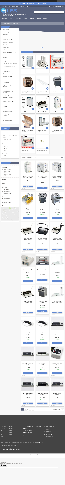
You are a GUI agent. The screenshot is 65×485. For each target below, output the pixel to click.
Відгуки (39, 18)
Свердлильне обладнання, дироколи (8, 86)
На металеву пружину (42, 111)
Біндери (38, 70)
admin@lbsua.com (7, 193)
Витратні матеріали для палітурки (9, 52)
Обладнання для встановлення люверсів (9, 79)
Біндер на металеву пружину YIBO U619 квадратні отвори (42, 239)
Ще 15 (5, 155)
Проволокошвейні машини (8, 88)
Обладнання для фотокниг (8, 95)
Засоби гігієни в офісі (7, 122)
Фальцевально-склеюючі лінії (9, 66)
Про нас (25, 18)
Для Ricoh (54, 111)
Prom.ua (38, 454)
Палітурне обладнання (7, 49)
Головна (4, 18)
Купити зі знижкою (41, 3)
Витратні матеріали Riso (8, 32)
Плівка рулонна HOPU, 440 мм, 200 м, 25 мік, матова (28, 271)
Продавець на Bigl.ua (33, 455)
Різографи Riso (6, 29)
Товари (11, 18)
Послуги (18, 18)
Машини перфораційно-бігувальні (9, 73)
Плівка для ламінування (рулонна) (10, 63)
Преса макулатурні (6, 103)
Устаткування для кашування (8, 101)
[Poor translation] (5, 465)
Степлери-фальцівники (7, 68)
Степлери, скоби (6, 71)
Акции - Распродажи (7, 420)
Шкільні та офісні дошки (7, 120)
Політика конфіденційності (42, 457)
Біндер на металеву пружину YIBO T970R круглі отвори (57, 239)
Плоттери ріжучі (6, 82)
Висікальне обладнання (7, 76)
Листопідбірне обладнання (8, 42)
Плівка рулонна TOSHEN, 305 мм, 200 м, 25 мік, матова (57, 271)
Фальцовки (5, 106)
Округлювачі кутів (6, 54)
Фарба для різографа (56, 70)
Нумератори (5, 108)
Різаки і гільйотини (6, 44)
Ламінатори (25, 150)
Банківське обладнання (7, 117)
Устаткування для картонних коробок (8, 98)
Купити (27, 186)
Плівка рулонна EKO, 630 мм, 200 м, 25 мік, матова (57, 302)
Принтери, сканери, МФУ (8, 39)
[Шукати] (62, 12)
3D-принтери (5, 37)
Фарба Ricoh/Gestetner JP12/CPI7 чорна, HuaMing (42, 177)
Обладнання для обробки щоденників (8, 92)
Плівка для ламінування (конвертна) (7, 60)
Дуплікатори (5, 34)
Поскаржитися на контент (31, 457)
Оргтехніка (24, 111)
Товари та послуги (8, 23)
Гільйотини (54, 91)
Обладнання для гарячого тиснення (8, 115)
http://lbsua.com (7, 191)
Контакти (45, 18)
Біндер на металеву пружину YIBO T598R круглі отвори (27, 302)
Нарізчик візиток (6, 47)
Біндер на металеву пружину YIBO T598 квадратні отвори (28, 239)
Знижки (32, 18)
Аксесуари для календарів (8, 111)
